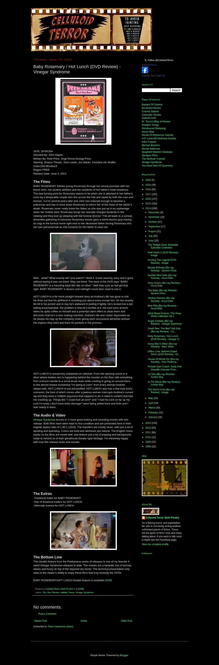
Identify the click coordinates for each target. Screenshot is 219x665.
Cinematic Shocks (151, 114)
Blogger (124, 655)
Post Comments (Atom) (60, 626)
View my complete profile (155, 544)
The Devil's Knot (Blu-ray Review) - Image (161, 391)
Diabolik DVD (149, 118)
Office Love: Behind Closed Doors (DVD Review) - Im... (164, 353)
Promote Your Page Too (153, 75)
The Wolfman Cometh (153, 158)
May (151, 398)
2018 (148, 189)
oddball (63, 592)
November (154, 217)
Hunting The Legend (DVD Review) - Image (162, 261)
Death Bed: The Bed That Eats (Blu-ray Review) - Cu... (164, 330)
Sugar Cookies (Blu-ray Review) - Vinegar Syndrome (165, 322)
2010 (148, 437)
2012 (148, 427)
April (151, 403)
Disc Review (53, 592)
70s (44, 592)
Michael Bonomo (151, 145)
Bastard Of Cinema (152, 104)
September (154, 226)
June (151, 240)
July (150, 236)
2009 (148, 442)
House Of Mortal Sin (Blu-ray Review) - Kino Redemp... (163, 360)
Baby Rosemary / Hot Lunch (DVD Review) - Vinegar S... (164, 337)
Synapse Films (150, 155)
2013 (148, 423)
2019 (148, 184)
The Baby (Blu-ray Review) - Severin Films (163, 292)
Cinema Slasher (150, 111)
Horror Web (148, 131)
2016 (148, 198)
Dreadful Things (150, 125)
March (152, 407)
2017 (148, 194)
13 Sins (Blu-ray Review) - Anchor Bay (162, 375)
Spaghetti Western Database (157, 152)
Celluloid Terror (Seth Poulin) (162, 517)
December (154, 212)
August (152, 231)
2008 (148, 446)
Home (84, 620)
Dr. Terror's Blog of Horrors (156, 121)
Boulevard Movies (151, 108)
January (153, 417)
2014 (148, 208)
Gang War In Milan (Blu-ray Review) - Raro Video (162, 345)
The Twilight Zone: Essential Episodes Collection (163, 246)
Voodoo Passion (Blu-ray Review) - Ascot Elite (161, 299)
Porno (71, 592)
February (153, 412)
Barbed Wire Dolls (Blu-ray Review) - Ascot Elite (162, 277)
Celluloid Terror (149, 65)
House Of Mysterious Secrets (157, 135)
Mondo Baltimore (151, 148)
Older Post (126, 620)
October (153, 221)
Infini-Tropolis (149, 141)
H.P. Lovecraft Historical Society (159, 138)
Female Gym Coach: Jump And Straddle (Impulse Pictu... (164, 368)
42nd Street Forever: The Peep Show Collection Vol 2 (164, 315)
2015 (148, 203)
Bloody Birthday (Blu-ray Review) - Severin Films (162, 269)
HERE (108, 580)
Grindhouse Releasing (154, 128)
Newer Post (40, 620)
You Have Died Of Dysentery (157, 165)
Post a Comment (47, 613)
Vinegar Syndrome (44, 419)
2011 (148, 432)
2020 (148, 180)
